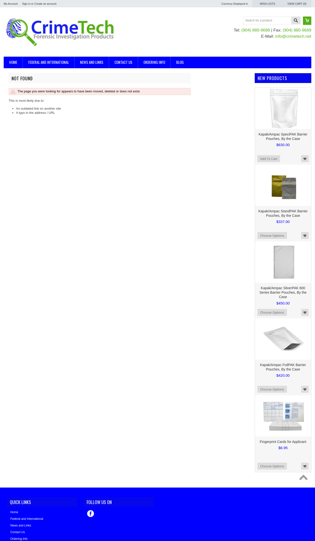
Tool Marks (11, 114)
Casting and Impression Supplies (27, 98)
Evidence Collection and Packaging (29, 102)
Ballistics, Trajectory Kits (21, 89)
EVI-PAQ (10, 167)
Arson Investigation (17, 85)
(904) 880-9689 (297, 30)
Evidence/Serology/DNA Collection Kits (31, 106)
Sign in (26, 3)
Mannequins (12, 110)
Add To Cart (268, 158)
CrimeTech (11, 160)
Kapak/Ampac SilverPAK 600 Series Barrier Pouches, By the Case (282, 292)
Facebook (90, 513)
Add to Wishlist (305, 158)
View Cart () (296, 3)
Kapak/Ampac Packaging (21, 134)
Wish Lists (267, 3)
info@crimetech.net (293, 36)
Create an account (45, 3)
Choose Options (272, 235)
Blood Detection (15, 94)
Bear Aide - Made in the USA (24, 140)
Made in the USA (16, 147)
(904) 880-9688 (255, 30)
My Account (11, 3)
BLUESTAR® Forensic (20, 154)
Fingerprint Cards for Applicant (283, 442)
